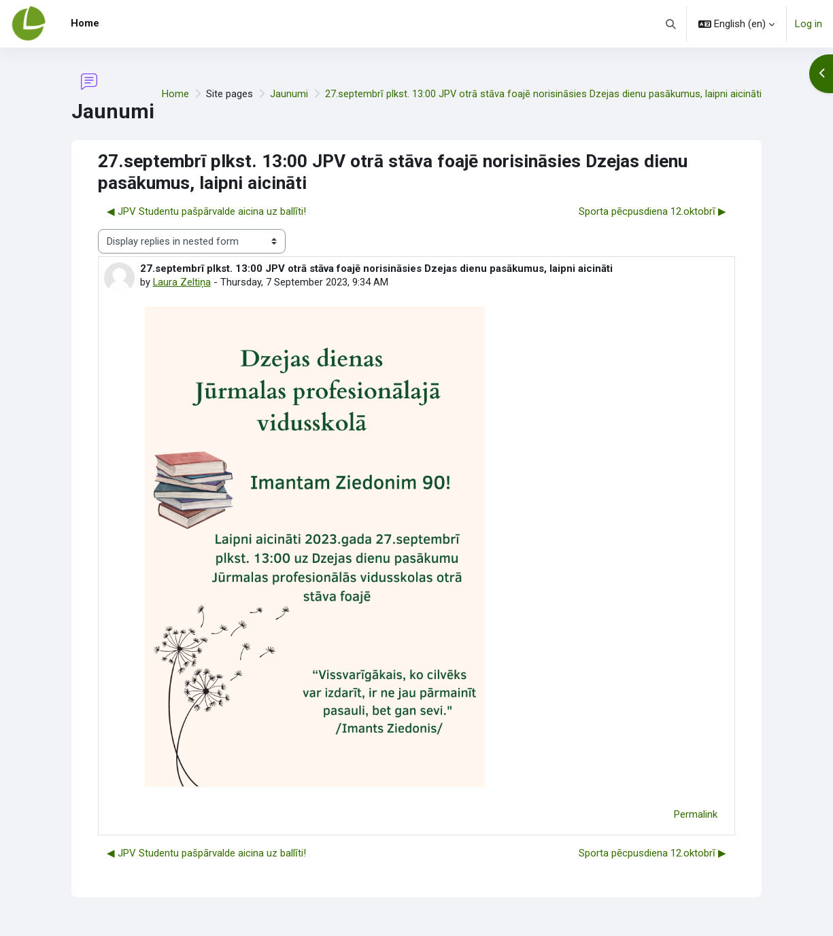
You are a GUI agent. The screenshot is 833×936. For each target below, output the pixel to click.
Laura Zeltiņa (182, 283)
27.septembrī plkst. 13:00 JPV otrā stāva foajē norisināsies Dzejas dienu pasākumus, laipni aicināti (543, 94)
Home (174, 94)
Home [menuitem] (85, 23)
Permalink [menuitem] (695, 815)
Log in (808, 24)
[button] (671, 24)
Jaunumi (288, 94)
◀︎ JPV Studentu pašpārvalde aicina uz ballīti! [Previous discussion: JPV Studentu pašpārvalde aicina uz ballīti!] (206, 211)
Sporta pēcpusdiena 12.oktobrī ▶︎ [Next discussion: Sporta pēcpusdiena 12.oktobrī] (652, 211)
